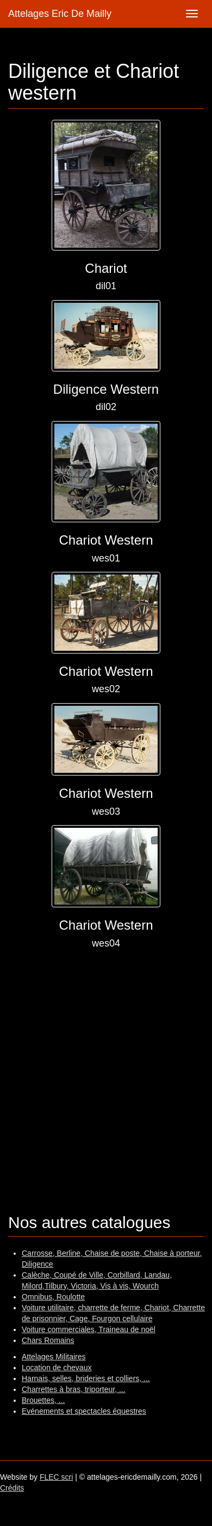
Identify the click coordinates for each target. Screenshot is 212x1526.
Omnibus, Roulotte (53, 1296)
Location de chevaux (56, 1367)
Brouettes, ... (43, 1400)
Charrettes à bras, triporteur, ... (74, 1389)
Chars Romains (48, 1340)
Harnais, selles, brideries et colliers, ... (86, 1378)
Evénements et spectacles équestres (84, 1411)
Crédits (12, 1488)
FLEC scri (56, 1477)
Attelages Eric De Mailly (59, 13)
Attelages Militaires (54, 1356)
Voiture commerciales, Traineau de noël (88, 1329)
